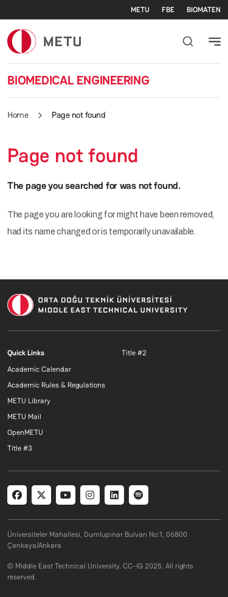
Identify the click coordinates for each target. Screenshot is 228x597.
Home (17, 114)
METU (140, 10)
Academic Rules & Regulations (56, 385)
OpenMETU (25, 432)
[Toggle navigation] (215, 41)
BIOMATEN (204, 10)
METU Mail (24, 416)
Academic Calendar (39, 369)
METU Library (28, 401)
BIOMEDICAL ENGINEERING (78, 80)
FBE (168, 10)
